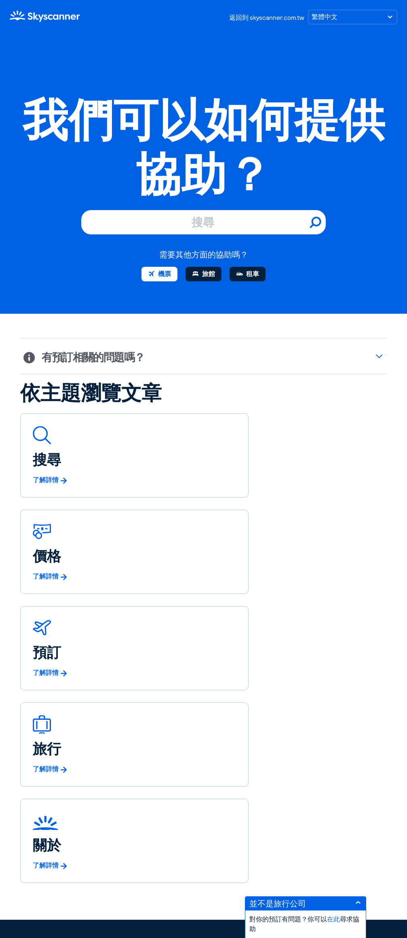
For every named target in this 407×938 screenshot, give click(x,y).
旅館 (208, 274)
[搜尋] (203, 222)
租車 (252, 274)
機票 (164, 274)
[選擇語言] (352, 17)
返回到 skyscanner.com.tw (266, 17)
